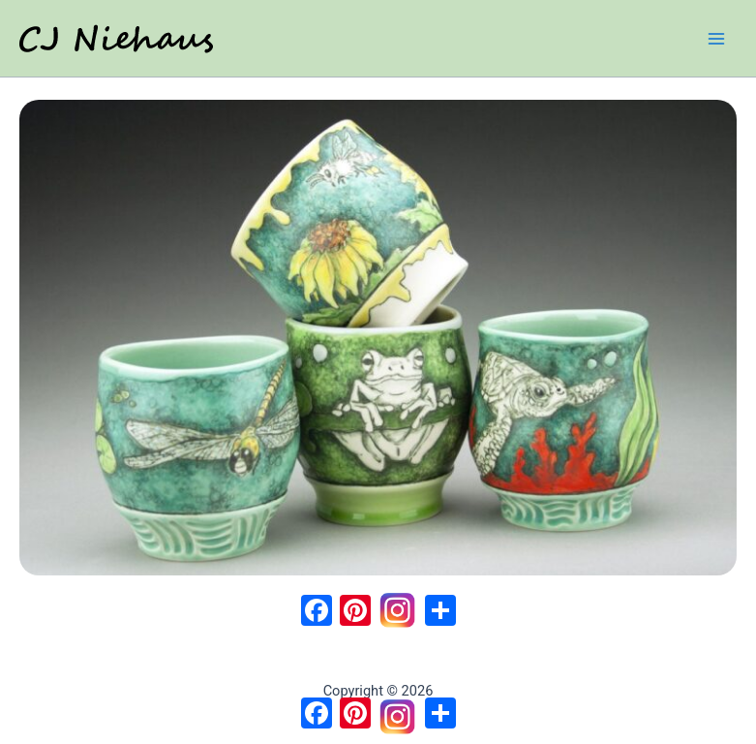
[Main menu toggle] (716, 38)
